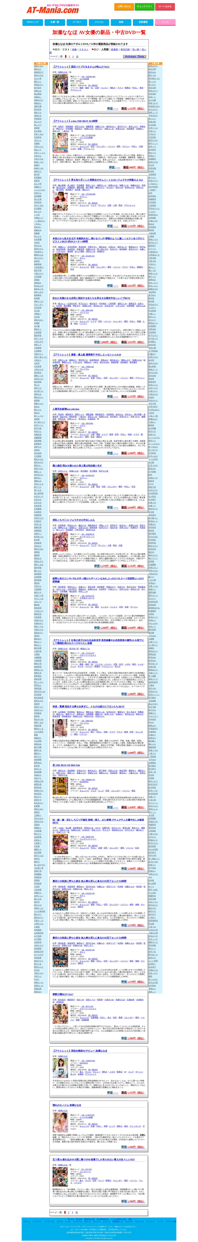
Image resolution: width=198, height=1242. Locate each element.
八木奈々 (152, 917)
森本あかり (38, 917)
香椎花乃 (132, 303)
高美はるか (120, 129)
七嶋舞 (151, 639)
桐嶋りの (99, 714)
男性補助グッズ (117, 1221)
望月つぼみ (153, 890)
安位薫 (151, 924)
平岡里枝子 (153, 729)
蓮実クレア (70, 714)
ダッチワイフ (37, 1221)
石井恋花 (37, 202)
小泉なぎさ (38, 342)
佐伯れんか (38, 379)
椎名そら (60, 714)
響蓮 (36, 735)
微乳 (119, 146)
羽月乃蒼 (152, 707)
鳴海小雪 (37, 664)
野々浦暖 (152, 676)
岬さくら (152, 812)
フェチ (93, 791)
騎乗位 (127, 88)
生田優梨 (37, 196)
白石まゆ (37, 503)
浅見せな (121, 587)
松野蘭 (37, 806)
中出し (135, 88)
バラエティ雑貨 (171, 1221)
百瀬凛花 (91, 419)
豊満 (120, 1017)
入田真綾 (152, 205)
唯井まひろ (153, 546)
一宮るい (37, 224)
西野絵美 (152, 654)
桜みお (37, 407)
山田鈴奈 (37, 942)
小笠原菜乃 (38, 267)
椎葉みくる (85, 649)
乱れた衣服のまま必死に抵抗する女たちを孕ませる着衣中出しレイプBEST (91, 298)
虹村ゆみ (152, 660)
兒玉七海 (152, 403)
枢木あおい (111, 126)
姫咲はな (152, 725)
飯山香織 (62, 185)
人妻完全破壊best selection (66, 409)
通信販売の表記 (89, 1219)
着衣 (141, 88)
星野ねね (37, 763)
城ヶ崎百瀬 (38, 493)
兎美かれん (38, 249)
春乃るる (152, 710)
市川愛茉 (93, 471)
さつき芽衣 (153, 459)
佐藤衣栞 (37, 434)
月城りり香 (38, 595)
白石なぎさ (153, 490)
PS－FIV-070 (87, 1169)
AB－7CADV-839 (88, 135)
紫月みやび (38, 462)
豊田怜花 (37, 614)
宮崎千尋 (37, 871)
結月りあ (152, 952)
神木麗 (151, 301)
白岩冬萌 (37, 506)
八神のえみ (38, 924)
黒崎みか (88, 362)
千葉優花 (37, 589)
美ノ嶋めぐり (154, 859)
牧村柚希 (123, 249)
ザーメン (102, 205)
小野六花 (152, 261)
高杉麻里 (130, 129)
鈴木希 (37, 540)
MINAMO (152, 855)
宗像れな (37, 893)
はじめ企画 (84, 79)
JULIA (97, 828)
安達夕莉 (152, 122)
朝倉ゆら (37, 103)
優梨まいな (153, 942)
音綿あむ (37, 283)
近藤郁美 (71, 187)
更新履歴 (143, 22)
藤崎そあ (37, 750)
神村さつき (38, 301)
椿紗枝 (37, 605)
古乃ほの (152, 760)
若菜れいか (38, 986)
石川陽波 (37, 208)
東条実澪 (37, 608)
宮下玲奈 (152, 868)
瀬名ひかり (100, 187)
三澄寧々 (37, 843)
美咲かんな (153, 809)
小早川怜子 (79, 530)
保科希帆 (37, 760)
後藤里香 (89, 126)
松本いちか (109, 714)
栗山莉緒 (152, 366)
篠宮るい (37, 478)
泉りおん (152, 177)
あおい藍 (37, 78)
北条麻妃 (152, 763)
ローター (60, 1221)
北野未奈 (152, 329)
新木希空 (152, 150)
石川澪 (151, 165)
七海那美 (37, 660)
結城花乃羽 (38, 952)
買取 (130, 1219)
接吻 (137, 904)
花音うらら (96, 830)
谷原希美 (110, 414)
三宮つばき (153, 465)
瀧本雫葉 (37, 568)
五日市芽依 (72, 247)
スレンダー (101, 146)
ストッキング (135, 1126)
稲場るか (78, 129)
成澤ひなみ (90, 530)
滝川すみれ (153, 537)
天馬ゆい (152, 583)
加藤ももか (100, 126)
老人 (109, 1017)
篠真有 (151, 481)
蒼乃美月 (37, 88)
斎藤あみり (153, 419)
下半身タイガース (87, 598)
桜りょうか (38, 416)
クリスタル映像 (86, 138)
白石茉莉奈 (153, 493)
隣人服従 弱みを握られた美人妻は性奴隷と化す (77, 465)
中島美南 (37, 617)
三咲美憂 (112, 303)
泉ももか (37, 212)
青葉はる (37, 91)
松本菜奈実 (61, 249)
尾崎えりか (153, 239)
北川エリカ (116, 828)
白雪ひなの (38, 518)
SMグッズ (87, 1221)
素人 (81, 1072)
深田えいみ (109, 129)
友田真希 (152, 605)
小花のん (112, 247)
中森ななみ (38, 630)
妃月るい (99, 129)
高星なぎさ (38, 561)
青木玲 (61, 414)
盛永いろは (38, 626)
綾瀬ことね (38, 162)
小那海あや (153, 252)
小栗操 (151, 236)
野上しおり (38, 682)
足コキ (73, 1074)
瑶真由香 (37, 725)
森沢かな (152, 911)
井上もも (37, 236)
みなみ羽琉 (153, 849)
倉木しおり (133, 126)
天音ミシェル (39, 153)
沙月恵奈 (152, 453)
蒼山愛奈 (37, 94)
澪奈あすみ (38, 821)
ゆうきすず (38, 955)
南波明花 (37, 667)
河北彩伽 (152, 311)
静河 (150, 475)
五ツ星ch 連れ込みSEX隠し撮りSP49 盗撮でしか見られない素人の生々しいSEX (94, 1159)
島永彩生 (71, 249)
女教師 (80, 1074)
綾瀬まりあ (38, 168)
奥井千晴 (37, 270)
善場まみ (37, 558)
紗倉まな (152, 434)
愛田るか (37, 69)
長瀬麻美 (152, 611)
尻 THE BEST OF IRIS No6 (66, 765)
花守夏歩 (152, 698)
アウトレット (76, 90)
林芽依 (37, 716)
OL (92, 88)
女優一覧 (54, 22)
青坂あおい (38, 85)
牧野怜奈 (37, 787)
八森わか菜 (153, 933)
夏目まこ (37, 645)
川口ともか (61, 589)
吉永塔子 (152, 967)
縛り (93, 732)
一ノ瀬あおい (39, 221)
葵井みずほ (38, 75)
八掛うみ (152, 927)
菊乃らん (152, 317)
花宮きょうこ (154, 695)
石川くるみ (38, 205)
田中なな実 (103, 471)
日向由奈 (152, 719)
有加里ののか (154, 106)
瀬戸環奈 (152, 534)
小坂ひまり (153, 391)
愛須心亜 (126, 828)
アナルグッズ (77, 1221)
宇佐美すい (38, 252)
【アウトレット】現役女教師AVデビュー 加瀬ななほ (80, 1051)
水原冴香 (37, 837)
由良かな (152, 958)
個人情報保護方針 (103, 1219)
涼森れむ (152, 524)
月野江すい (92, 247)
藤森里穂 (152, 747)
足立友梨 (152, 125)
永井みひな (81, 771)
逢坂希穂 (37, 264)
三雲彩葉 (37, 831)
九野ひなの (153, 357)
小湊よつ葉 (153, 416)
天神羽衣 (37, 137)
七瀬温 (37, 654)
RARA (36, 979)
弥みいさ (37, 150)
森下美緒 (89, 187)
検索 (121, 22)
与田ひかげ (38, 973)
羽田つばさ (61, 773)
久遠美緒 (37, 332)
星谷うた (37, 756)
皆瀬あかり (153, 840)
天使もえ (152, 131)
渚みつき (56, 131)
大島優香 (152, 218)
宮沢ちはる (79, 126)
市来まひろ (153, 181)
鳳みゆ (151, 224)
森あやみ (152, 908)
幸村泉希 (37, 958)
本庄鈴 (151, 775)
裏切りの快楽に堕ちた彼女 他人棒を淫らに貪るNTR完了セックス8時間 (89, 881)
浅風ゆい (37, 97)
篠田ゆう (73, 360)
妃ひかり (152, 320)
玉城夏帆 (152, 564)
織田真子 (69, 414)
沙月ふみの (153, 456)
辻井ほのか (109, 306)
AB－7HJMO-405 (88, 77)
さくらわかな (154, 444)
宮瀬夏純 (37, 874)
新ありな (152, 153)
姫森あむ (37, 738)
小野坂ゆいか (154, 255)
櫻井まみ (89, 712)
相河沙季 (152, 69)
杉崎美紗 (37, 530)
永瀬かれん (38, 620)
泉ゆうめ (119, 187)
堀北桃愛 (37, 772)
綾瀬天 (37, 165)
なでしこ (83, 196)
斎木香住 (37, 373)
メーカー (77, 22)
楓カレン (152, 267)
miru (150, 877)
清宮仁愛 (152, 348)
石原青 (151, 171)
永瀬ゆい (140, 129)
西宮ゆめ (152, 657)
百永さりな (153, 902)
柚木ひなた (38, 961)
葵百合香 (91, 587)
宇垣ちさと (100, 716)
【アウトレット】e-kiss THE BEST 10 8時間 (75, 121)
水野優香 (152, 818)
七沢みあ (152, 636)
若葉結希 (37, 989)
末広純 (151, 512)
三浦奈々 (37, 815)
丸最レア (152, 797)
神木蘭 (37, 298)
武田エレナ (72, 419)
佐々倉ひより (39, 422)
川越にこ (152, 314)
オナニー (126, 146)
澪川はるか (38, 818)
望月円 (37, 902)
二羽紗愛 (152, 756)
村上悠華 (152, 883)
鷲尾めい (152, 989)
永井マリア (111, 886)
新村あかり (153, 651)
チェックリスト (144, 6)
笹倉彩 (37, 419)
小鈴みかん (153, 400)
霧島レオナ (126, 360)
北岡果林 (152, 326)
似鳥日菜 (152, 667)
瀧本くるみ (38, 564)
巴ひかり (152, 599)
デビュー (96, 1072)
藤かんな (152, 744)
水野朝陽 (130, 306)
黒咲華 (151, 379)
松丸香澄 (152, 787)
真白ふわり (153, 781)
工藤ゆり (152, 354)
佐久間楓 (152, 428)
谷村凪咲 (37, 574)
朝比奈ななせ (117, 830)
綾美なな (37, 171)
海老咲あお (153, 215)
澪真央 (37, 825)
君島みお (104, 360)
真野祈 (37, 812)
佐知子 (61, 126)
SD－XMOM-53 (88, 534)
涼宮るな (37, 546)
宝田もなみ (140, 306)
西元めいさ (153, 664)
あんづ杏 (37, 184)
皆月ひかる (153, 843)
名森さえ (82, 587)
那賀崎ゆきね (154, 608)
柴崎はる (37, 481)
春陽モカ (152, 713)
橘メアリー (153, 558)
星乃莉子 (152, 769)
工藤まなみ (133, 773)
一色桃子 (152, 190)
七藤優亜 (37, 657)
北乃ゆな (82, 419)
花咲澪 (37, 704)
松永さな (114, 249)
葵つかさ (152, 85)
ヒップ (101, 791)
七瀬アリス (61, 832)
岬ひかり (37, 834)
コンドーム (107, 1221)
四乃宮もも (38, 475)
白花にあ (37, 524)
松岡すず (37, 800)
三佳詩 (37, 886)
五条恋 (151, 397)
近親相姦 (94, 1017)
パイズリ (89, 666)
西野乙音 (37, 673)
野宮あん (37, 685)
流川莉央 (152, 986)
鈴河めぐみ (38, 537)
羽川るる (37, 246)
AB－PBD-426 (87, 721)
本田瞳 (151, 778)
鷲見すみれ (38, 549)
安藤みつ (37, 187)
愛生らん (37, 81)
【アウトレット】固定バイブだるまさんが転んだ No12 (81, 66)
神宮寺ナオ (83, 360)
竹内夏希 (80, 185)
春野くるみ (38, 722)
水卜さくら (153, 803)
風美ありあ (38, 289)
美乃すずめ (153, 862)
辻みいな (37, 602)
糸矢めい (37, 227)
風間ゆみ (152, 280)
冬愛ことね (153, 586)
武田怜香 (152, 543)
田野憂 (151, 561)
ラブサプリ (129, 1221)
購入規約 (79, 1219)
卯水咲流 (62, 587)
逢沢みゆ (102, 247)
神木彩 (151, 298)
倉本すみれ (153, 363)
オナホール (27, 1221)
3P (125, 1072)
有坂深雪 (80, 249)
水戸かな (152, 837)
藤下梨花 (60, 190)
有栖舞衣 (152, 159)
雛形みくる (38, 729)
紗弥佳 (37, 450)
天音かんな (38, 147)
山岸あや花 (72, 303)
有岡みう (152, 156)
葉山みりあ (38, 719)
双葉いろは (153, 750)
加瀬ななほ (62, 72)
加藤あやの (135, 185)
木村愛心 (152, 342)
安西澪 (37, 181)
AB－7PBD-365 (88, 367)
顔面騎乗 (85, 1020)
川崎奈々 (37, 314)
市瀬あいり (38, 218)
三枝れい (152, 422)
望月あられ (98, 306)
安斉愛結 (37, 177)
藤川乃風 (37, 747)
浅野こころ (153, 112)
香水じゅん (153, 286)
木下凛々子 (153, 338)
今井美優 (37, 239)
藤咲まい (37, 753)
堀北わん (80, 712)
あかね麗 (152, 100)
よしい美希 (153, 961)
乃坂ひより (153, 673)
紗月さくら (38, 425)
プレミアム (84, 312)
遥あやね (63, 416)
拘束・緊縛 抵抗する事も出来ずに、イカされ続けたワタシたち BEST (89, 706)
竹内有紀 (102, 303)
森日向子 (93, 303)
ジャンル (99, 22)
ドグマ (82, 425)
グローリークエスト (88, 655)
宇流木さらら (154, 208)
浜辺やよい (38, 710)
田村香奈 (37, 580)
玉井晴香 (37, 577)
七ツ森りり (153, 645)
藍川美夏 (138, 414)
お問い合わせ (124, 6)
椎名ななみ (38, 459)
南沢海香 (152, 846)
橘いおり (37, 571)
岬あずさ (60, 129)
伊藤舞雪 (152, 199)
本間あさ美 (38, 781)
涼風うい (37, 534)
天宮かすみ (38, 159)
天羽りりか (153, 128)
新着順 (114, 49)
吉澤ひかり (124, 416)
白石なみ (37, 499)
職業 (81, 88)
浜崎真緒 (69, 126)
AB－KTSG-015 (88, 596)
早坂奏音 (37, 713)
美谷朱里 (62, 886)
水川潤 (151, 815)
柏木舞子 (69, 190)
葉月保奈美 (38, 698)
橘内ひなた (153, 555)
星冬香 (37, 766)
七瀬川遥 (37, 651)
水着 (141, 146)
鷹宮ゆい (123, 773)
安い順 (135, 49)
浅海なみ (37, 116)
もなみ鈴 (152, 893)
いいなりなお (39, 190)
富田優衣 (133, 362)
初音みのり (153, 691)
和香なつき (38, 982)
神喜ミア (37, 345)
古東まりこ (38, 354)
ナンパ (101, 1180)
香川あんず (38, 286)
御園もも (37, 849)
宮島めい (152, 871)
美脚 (106, 1126)
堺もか (37, 385)
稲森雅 (37, 233)
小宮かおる (38, 369)
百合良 (37, 970)
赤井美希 (152, 94)
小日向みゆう (154, 410)
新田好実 (37, 679)
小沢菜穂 (37, 277)
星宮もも (37, 769)
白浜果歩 (37, 512)
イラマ (136, 434)
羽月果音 (37, 695)
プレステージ (85, 1172)
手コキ (80, 666)
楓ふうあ (152, 270)
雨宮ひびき (153, 140)
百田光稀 (152, 899)
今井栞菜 (152, 202)
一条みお (65, 131)
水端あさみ (153, 821)
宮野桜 (37, 880)
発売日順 (125, 49)
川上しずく (38, 304)
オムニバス (84, 146)
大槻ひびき (153, 221)
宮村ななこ (72, 587)
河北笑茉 (37, 308)
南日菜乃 (152, 852)
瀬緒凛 (37, 555)
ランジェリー (150, 1221)
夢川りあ (37, 964)
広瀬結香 (130, 1000)
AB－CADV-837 (88, 1115)
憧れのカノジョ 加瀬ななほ (67, 1105)
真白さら (37, 797)
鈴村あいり (153, 521)
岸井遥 (139, 886)
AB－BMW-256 (88, 837)
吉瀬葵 (37, 323)
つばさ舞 (152, 580)
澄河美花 (152, 527)
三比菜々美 (38, 868)
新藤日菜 (37, 527)
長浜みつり (153, 617)
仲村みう (152, 620)
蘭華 (150, 976)
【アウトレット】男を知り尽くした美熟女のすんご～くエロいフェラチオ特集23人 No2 (98, 180)
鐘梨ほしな (101, 185)
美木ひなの (153, 806)
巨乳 (93, 146)
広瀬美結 (152, 732)
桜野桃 (37, 400)
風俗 (87, 88)
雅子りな (152, 277)
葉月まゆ (152, 688)
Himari (151, 722)
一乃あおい (153, 184)
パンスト (104, 88)
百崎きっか (38, 908)
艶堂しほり (90, 185)
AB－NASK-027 (88, 475)
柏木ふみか (38, 292)
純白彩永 (37, 794)
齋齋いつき (38, 376)
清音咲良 (60, 1002)
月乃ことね (38, 599)
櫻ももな (37, 410)
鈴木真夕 (62, 1000)
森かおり (37, 914)
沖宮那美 (152, 227)
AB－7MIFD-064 (88, 1061)
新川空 (37, 174)
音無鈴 (37, 280)
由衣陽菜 (37, 948)
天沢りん (37, 140)
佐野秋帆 (37, 441)
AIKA (95, 362)
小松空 (37, 363)
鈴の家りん (153, 518)
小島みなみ (153, 394)
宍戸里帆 (152, 472)
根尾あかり (133, 247)
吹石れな (119, 414)
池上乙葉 (37, 199)
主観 (109, 205)
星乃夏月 (152, 766)
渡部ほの (37, 992)
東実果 (37, 128)
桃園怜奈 (152, 896)
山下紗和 (37, 936)
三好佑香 (37, 890)
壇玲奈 (37, 583)
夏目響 (151, 633)
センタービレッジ (87, 536)
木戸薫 (37, 326)
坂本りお (37, 388)
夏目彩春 (152, 630)
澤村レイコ (79, 414)
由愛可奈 (106, 828)
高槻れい (73, 527)
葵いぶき (152, 81)
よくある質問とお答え (119, 1219)
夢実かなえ (38, 967)
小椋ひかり (38, 273)
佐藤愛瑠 (37, 438)
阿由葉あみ (66, 716)
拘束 (130, 434)
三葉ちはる (153, 834)
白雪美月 (37, 521)
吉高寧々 (152, 964)
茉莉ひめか (38, 809)
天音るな (37, 156)
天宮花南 (152, 137)
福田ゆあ (37, 744)
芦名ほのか (153, 116)
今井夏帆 (69, 129)
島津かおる (129, 187)
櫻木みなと (38, 397)
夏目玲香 (37, 648)
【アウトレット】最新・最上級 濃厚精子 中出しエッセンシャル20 (87, 354)
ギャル (88, 1072)
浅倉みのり (38, 100)
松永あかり (38, 803)
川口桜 (37, 311)
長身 (127, 607)
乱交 (72, 269)
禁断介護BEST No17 (63, 994)
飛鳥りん (71, 773)
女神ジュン (38, 896)
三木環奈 (37, 456)
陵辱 (111, 434)
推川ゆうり (153, 242)
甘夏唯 (37, 143)
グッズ (165, 22)
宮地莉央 (37, 877)
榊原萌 (151, 425)
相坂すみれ (38, 66)
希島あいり (153, 323)
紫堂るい (37, 465)
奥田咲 (151, 230)
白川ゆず (86, 830)
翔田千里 (152, 487)
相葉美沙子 (38, 72)
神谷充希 (123, 771)
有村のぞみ (88, 716)
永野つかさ (135, 416)
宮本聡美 (37, 883)
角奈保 (151, 530)
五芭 (150, 193)
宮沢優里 (84, 471)
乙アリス (152, 249)
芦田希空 (37, 119)
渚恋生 (37, 636)
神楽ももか (153, 273)
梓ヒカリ (152, 119)
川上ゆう (110, 187)
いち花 (37, 215)
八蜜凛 (151, 685)
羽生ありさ (72, 525)
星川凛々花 (74, 649)
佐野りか (37, 447)
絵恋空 (37, 261)
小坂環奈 (37, 348)
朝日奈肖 (37, 109)
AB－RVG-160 (87, 1006)
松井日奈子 (153, 784)
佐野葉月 (37, 444)
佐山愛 (68, 828)
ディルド (68, 1221)
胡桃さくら (153, 369)
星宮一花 (152, 772)
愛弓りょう (153, 143)
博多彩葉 (37, 688)
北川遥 (37, 317)
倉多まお (62, 771)
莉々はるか (153, 979)
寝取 (98, 434)
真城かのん (38, 791)
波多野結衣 (94, 360)
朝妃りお (37, 112)
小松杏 (151, 413)
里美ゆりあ (88, 828)
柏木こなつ (153, 283)
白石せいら (38, 496)
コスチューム (139, 1221)
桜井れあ (37, 394)
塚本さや (37, 592)
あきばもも (153, 109)
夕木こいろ (153, 939)
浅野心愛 (37, 106)
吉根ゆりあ (77, 889)
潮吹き (113, 88)
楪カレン (62, 303)
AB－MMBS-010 (88, 780)
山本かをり (38, 945)
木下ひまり (83, 303)
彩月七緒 (37, 428)
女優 (93, 378)
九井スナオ (153, 388)
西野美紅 (37, 676)
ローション (97, 1221)
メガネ (73, 149)
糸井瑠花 (152, 196)
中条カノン (113, 589)
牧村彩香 (73, 416)
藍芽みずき (153, 66)
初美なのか (38, 701)
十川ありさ (38, 611)
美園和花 (152, 825)
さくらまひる (154, 438)
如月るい (123, 525)
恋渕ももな (153, 385)
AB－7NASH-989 (88, 194)
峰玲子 (37, 862)
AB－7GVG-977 (88, 653)
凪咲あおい (38, 633)
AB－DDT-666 (87, 423)
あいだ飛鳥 (79, 251)
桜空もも (152, 441)
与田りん (37, 976)
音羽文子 (114, 525)
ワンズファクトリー (88, 839)
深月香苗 (37, 852)
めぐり (151, 886)
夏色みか (37, 639)
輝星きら (37, 329)
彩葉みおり (111, 587)
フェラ (93, 205)
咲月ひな (37, 431)
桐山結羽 (73, 591)
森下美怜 (102, 771)
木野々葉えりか (40, 357)
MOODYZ (84, 1063)
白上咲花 (152, 496)
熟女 (120, 205)
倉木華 (151, 360)
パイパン (111, 146)
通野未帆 (80, 187)
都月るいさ (122, 247)
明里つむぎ (153, 103)
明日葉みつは (154, 78)
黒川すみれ (61, 187)
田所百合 (62, 419)
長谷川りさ (133, 249)
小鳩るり (37, 360)
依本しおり (153, 973)
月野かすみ (153, 571)
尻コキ (118, 666)
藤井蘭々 (152, 741)
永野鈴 (151, 614)
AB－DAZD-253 (88, 256)
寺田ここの (83, 591)
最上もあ (37, 899)
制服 (80, 149)
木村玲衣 (152, 345)
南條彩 (151, 648)
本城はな (37, 775)
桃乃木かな (153, 905)
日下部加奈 (153, 351)
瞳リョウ (60, 530)
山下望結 (37, 939)
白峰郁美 (37, 515)
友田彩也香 (153, 602)
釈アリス (37, 487)
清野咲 (37, 552)
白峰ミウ (152, 506)
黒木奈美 (152, 376)
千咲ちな (37, 586)
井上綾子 (71, 185)
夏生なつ (37, 642)
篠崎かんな (66, 362)
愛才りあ (152, 75)
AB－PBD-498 (87, 310)
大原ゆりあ (109, 1000)
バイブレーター (49, 1221)
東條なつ (62, 247)
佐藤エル (101, 886)
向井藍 (59, 306)
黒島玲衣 (152, 382)
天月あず (152, 134)
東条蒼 (70, 251)
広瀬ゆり (152, 735)
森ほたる (82, 525)
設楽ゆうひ (153, 478)
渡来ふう (152, 992)
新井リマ (152, 147)
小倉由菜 (152, 233)
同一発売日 (93, 85)
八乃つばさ (61, 251)
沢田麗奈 (69, 530)
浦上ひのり (38, 258)
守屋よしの (38, 921)
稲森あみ (37, 230)
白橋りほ (152, 503)
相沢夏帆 (67, 306)
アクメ (120, 88)
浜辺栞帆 (152, 701)
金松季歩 (152, 292)
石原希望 (152, 174)
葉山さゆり (153, 704)
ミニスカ (104, 607)
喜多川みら (38, 320)
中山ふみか (153, 623)
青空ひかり (153, 91)
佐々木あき (131, 712)
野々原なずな (102, 249)
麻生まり (86, 190)
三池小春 (152, 800)
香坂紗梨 (114, 362)
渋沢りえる (38, 484)
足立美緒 (37, 131)
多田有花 (152, 549)
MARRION (84, 782)
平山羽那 (37, 741)
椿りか (151, 577)
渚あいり (152, 626)
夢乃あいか (153, 955)
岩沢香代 (114, 416)
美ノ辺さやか (39, 865)
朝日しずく (88, 889)
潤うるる (37, 490)
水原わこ (37, 840)
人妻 (115, 205)
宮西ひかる (153, 874)
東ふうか (37, 125)
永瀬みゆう (38, 623)
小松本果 (37, 366)
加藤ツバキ (124, 185)
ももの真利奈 (39, 911)
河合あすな (153, 304)
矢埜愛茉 (37, 930)
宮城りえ (152, 865)
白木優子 (152, 499)
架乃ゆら (152, 295)
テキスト (83, 49)
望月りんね (38, 856)
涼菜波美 (37, 543)
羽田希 (100, 1000)
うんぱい (152, 212)
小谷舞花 (37, 351)
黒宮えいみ (92, 416)
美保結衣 (114, 773)
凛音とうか (90, 1000)
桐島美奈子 (100, 414)
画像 (74, 49)
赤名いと (152, 97)
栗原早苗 (37, 335)
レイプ (93, 321)
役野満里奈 (153, 921)
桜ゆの (37, 413)
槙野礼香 (37, 784)
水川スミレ (62, 471)
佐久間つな (38, 391)
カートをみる (165, 6)
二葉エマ (152, 753)
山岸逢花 (62, 712)
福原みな (152, 738)
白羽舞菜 (37, 509)
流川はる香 (153, 982)
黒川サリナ (122, 126)
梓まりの (37, 122)
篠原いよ (37, 472)
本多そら (37, 778)
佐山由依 (37, 453)
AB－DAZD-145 (88, 893)
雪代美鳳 (152, 945)
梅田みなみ (38, 255)
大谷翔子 (102, 589)
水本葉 (37, 846)
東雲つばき (38, 469)
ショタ (140, 664)
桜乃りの (152, 431)
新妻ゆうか (38, 670)
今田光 (37, 242)
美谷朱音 (82, 247)
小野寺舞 (152, 258)
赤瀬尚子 (101, 251)
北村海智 (152, 332)
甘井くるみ (38, 134)
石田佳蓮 (152, 168)
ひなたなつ (153, 716)
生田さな (37, 193)
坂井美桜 (37, 382)
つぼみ (61, 828)
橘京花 (151, 552)
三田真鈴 (152, 831)
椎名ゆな (152, 469)
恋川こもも (38, 338)
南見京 (37, 859)
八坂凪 (37, 927)
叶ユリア (106, 830)
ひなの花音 (38, 732)
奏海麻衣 (37, 295)
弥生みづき (135, 589)
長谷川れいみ (39, 691)
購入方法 (71, 1219)
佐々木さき (153, 450)
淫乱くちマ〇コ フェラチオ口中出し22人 (74, 520)
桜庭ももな (38, 403)
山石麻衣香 (38, 933)
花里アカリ (38, 707)
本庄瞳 (77, 190)
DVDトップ (32, 22)
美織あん (37, 828)
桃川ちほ (37, 905)
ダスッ (82, 258)
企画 (97, 88)
